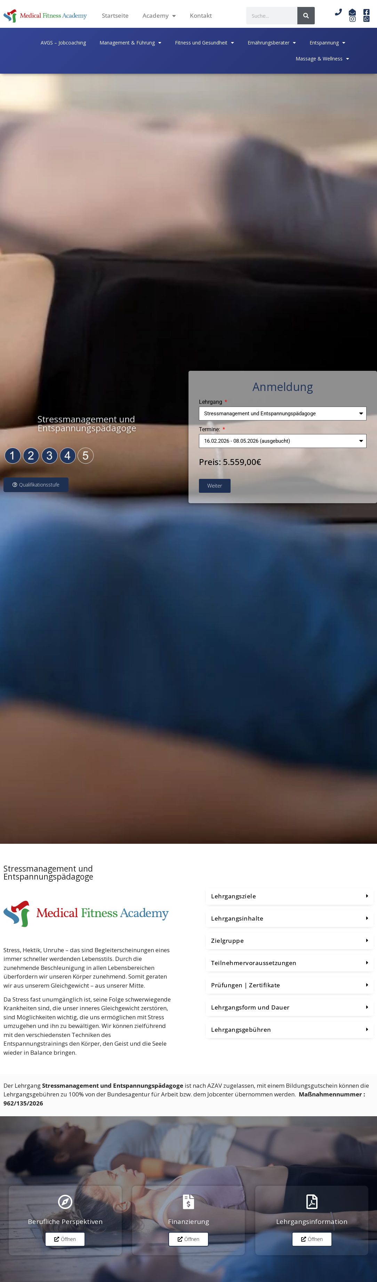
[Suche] (306, 15)
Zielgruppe (227, 941)
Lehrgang (211, 402)
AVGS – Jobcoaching (63, 42)
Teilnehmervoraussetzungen (254, 963)
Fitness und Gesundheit (204, 43)
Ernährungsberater (272, 43)
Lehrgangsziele (233, 896)
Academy (159, 15)
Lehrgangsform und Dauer (250, 1007)
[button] (290, 896)
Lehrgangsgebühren (241, 1030)
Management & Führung (130, 43)
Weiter (214, 485)
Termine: (210, 430)
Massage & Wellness (322, 59)
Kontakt (201, 15)
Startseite (115, 15)
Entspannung (327, 43)
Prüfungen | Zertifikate (245, 985)
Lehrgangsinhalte (237, 918)
